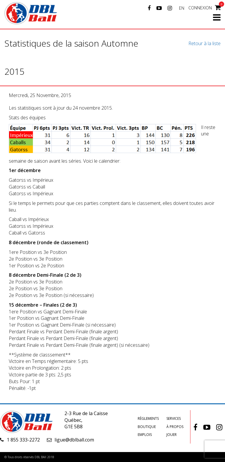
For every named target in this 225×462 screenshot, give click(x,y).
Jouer (171, 434)
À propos (174, 426)
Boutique (147, 426)
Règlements (148, 418)
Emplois (145, 434)
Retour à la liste (204, 43)
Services (173, 418)
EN (181, 8)
